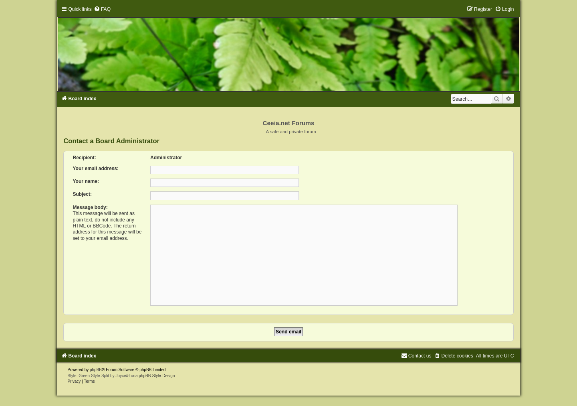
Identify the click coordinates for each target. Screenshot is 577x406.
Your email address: (96, 168)
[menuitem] (102, 9)
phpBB (96, 369)
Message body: (90, 207)
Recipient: (84, 157)
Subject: (82, 194)
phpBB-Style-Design (157, 376)
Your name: (86, 181)
